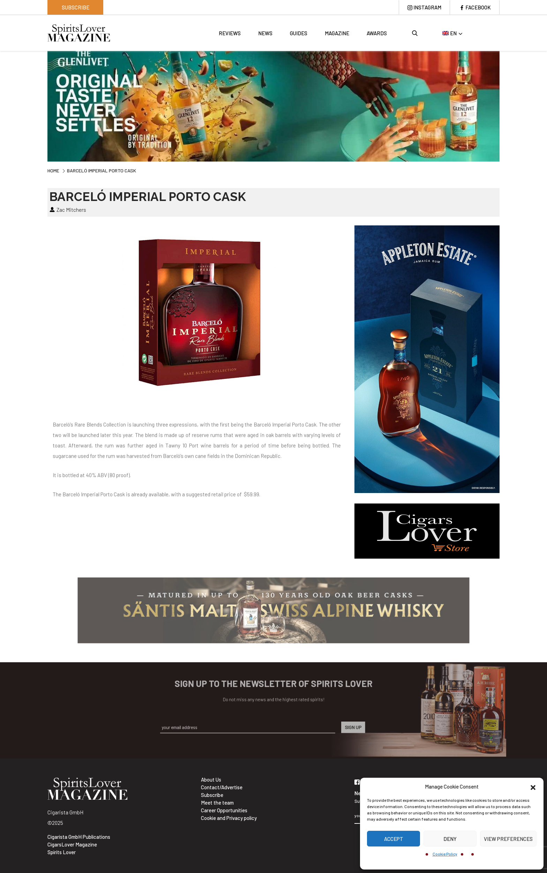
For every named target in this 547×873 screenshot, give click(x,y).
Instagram (427, 7)
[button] (533, 786)
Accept (393, 839)
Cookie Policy (445, 853)
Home (53, 170)
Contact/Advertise (221, 787)
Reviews (230, 33)
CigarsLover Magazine (72, 844)
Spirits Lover (61, 852)
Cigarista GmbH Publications (78, 837)
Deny (450, 839)
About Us (211, 779)
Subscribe (75, 7)
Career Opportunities (224, 810)
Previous (42, 105)
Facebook (478, 7)
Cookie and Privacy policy (229, 818)
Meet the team (217, 802)
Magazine (337, 33)
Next (504, 105)
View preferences (508, 839)
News (265, 33)
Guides (298, 33)
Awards (377, 33)
